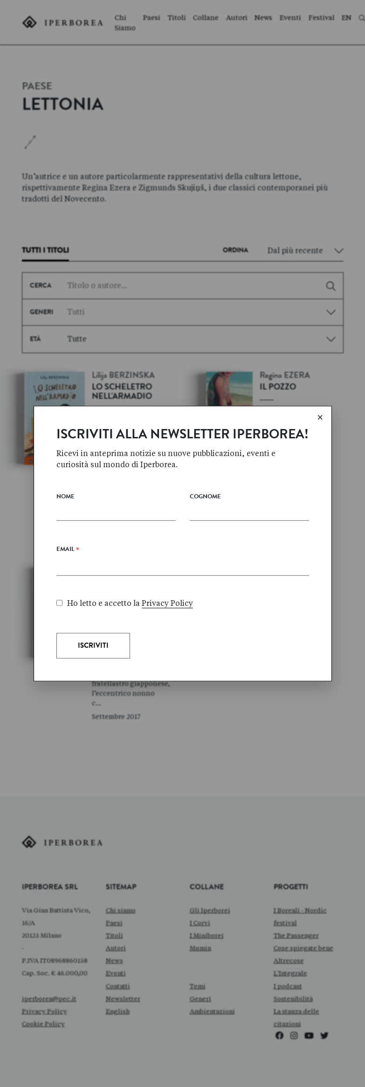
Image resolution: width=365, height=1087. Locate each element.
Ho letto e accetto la (124, 637)
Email (67, 585)
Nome (65, 531)
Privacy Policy (167, 637)
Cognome (205, 531)
